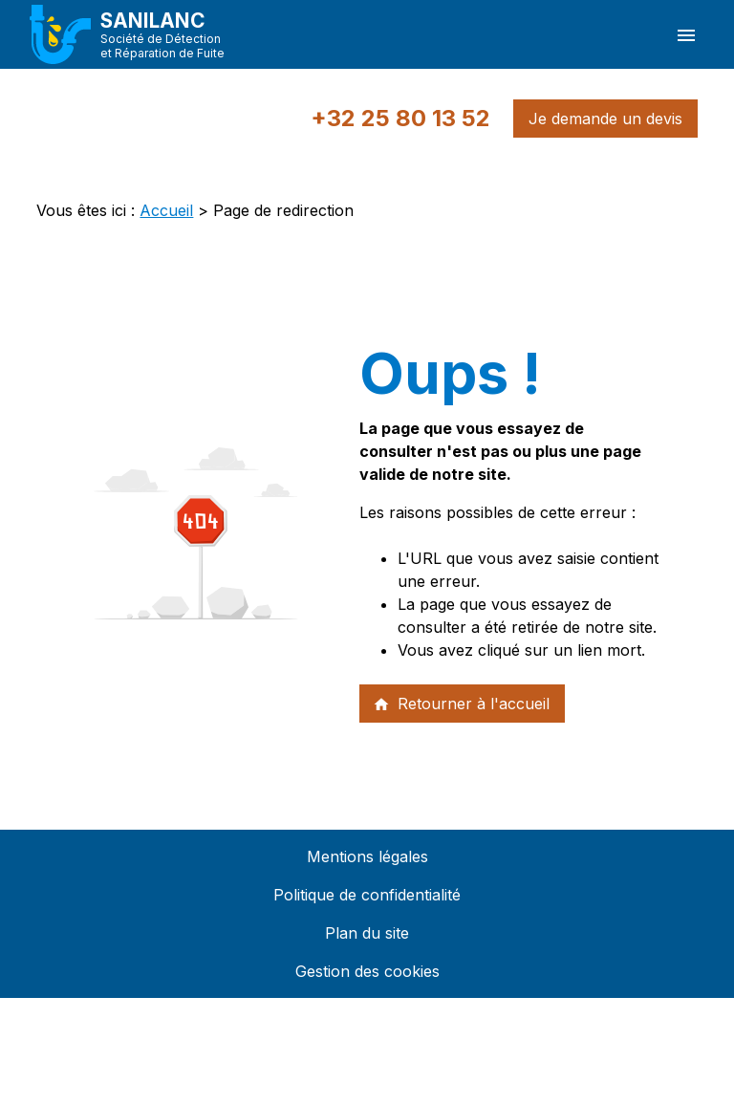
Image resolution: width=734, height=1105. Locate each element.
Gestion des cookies (367, 971)
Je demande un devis (605, 118)
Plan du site (367, 932)
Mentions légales (367, 856)
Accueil (166, 210)
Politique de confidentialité (367, 894)
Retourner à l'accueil (461, 703)
